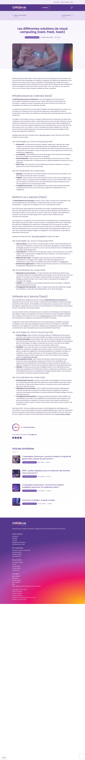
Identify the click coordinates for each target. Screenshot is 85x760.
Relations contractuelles (19, 599)
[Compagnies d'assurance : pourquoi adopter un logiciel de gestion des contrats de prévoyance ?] (42, 459)
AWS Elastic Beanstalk (39, 236)
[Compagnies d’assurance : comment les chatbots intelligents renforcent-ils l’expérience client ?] (42, 488)
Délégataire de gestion (18, 542)
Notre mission (65, 2)
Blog (71, 2)
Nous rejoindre (16, 582)
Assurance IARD (16, 552)
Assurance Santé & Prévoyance (21, 550)
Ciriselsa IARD (16, 566)
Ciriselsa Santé (16, 568)
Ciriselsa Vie (15, 570)
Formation (57, 2)
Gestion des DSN (17, 554)
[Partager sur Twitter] (16, 438)
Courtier (14, 540)
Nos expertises (17, 548)
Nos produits (17, 560)
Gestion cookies (16, 593)
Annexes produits (17, 595)
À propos (15, 574)
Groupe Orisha (16, 580)
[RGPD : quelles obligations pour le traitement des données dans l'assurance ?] (42, 473)
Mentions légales (17, 591)
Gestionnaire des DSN (18, 544)
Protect (14, 564)
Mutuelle (14, 538)
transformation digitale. (62, 414)
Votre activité (17, 534)
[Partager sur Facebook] (13, 438)
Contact (45, 8)
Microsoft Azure (44, 135)
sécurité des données (30, 357)
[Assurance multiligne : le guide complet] (42, 502)
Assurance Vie (16, 556)
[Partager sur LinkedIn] (18, 438)
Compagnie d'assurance (32, 37)
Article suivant (66, 15)
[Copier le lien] (21, 438)
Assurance (15, 536)
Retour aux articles (20, 15)
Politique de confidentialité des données (24, 597)
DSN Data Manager (17, 562)
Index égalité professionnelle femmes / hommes (26, 586)
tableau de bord (45, 316)
